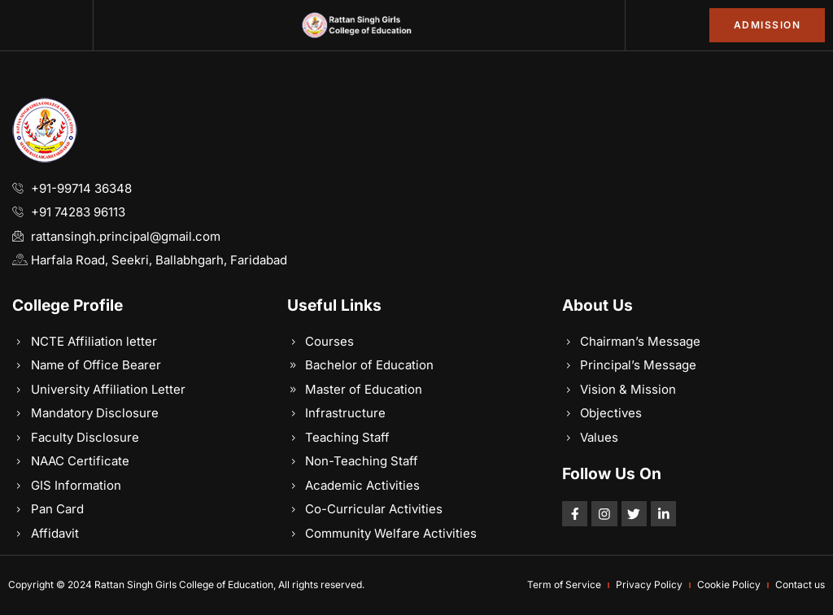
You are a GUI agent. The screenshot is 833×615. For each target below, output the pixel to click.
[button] (46, 25)
